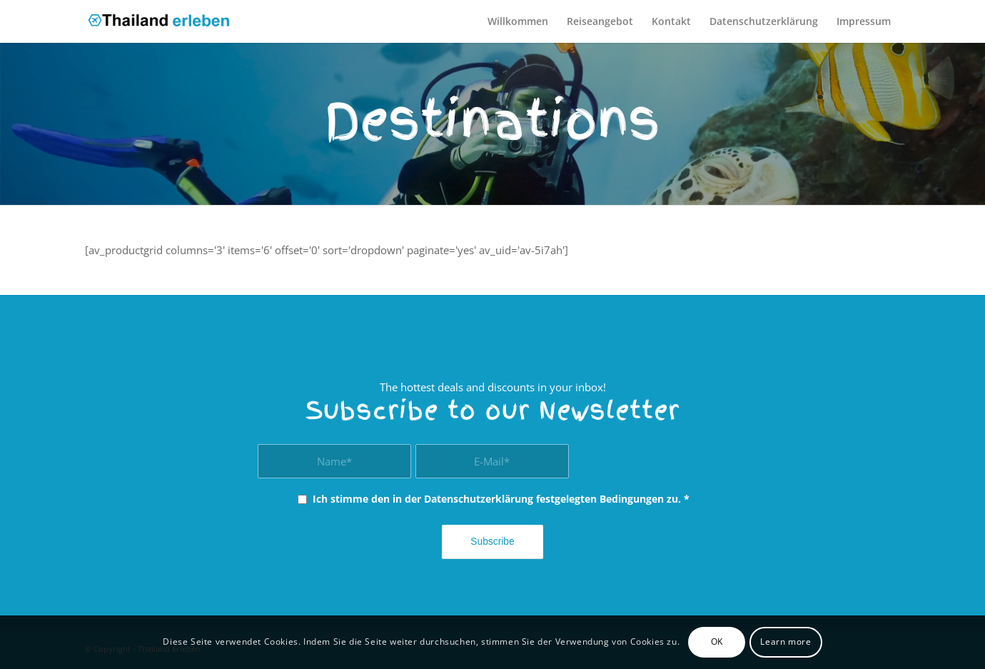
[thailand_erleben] (164, 21)
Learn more (785, 641)
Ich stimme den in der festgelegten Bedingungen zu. (501, 498)
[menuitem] (517, 21)
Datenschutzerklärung (478, 498)
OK (717, 641)
